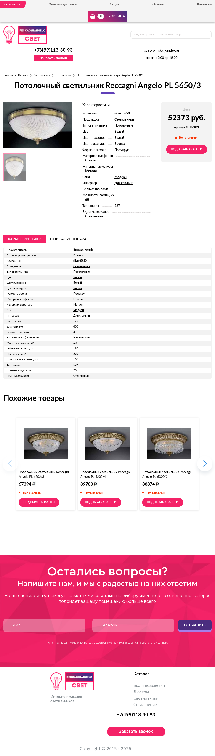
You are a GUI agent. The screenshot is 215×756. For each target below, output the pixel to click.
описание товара (68, 239)
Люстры (141, 692)
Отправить (195, 625)
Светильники (42, 75)
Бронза (119, 143)
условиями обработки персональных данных (138, 642)
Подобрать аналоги (186, 149)
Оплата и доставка (63, 4)
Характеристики (24, 239)
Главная (8, 75)
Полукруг (121, 150)
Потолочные (64, 75)
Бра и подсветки (149, 686)
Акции (114, 4)
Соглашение (145, 705)
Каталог (23, 75)
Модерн (120, 177)
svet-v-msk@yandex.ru (161, 51)
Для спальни (123, 183)
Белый (119, 131)
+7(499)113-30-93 (53, 50)
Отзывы (158, 4)
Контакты (204, 4)
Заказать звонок (53, 58)
